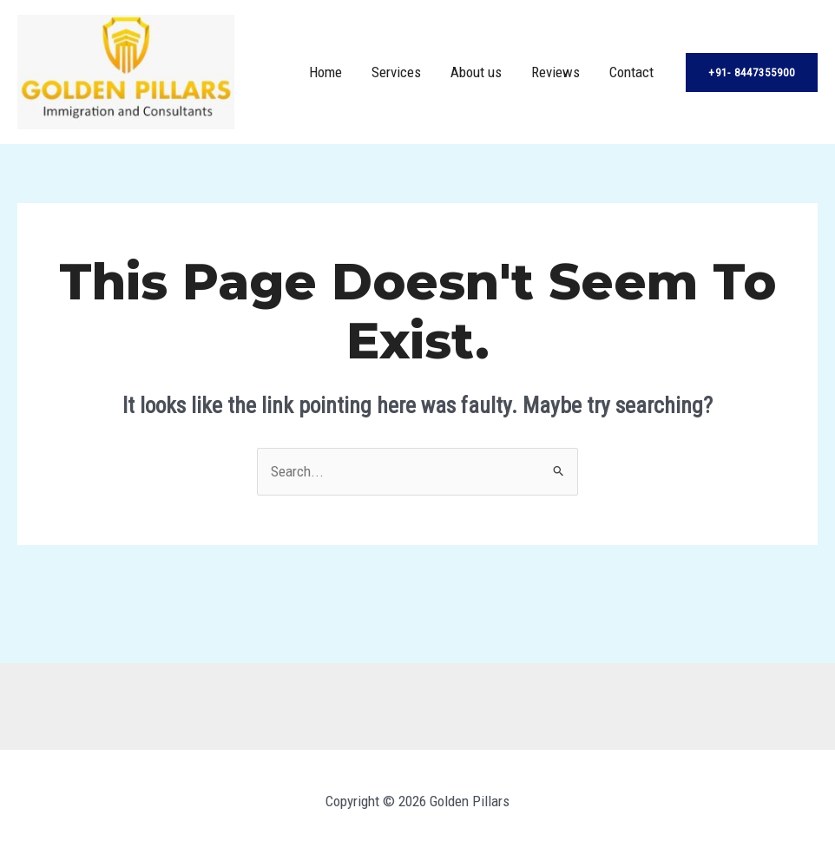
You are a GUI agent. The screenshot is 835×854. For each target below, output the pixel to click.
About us (476, 72)
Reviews (555, 72)
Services (396, 72)
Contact (631, 72)
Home (325, 72)
